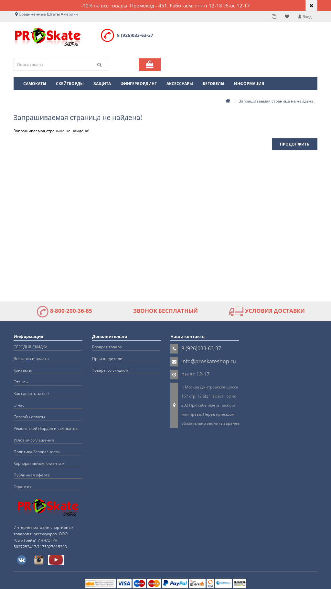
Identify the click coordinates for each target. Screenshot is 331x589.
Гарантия (23, 486)
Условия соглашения (34, 440)
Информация (249, 83)
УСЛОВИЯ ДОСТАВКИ (267, 310)
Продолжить (294, 144)
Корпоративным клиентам (39, 463)
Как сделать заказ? (31, 393)
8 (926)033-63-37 (135, 35)
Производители (107, 358)
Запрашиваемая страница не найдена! (277, 101)
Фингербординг (139, 83)
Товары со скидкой (110, 370)
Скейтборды (70, 83)
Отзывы (21, 382)
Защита (102, 83)
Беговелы (213, 83)
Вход (305, 16)
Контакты (23, 370)
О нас (19, 405)
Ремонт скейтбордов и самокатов (46, 428)
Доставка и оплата (31, 358)
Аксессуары (179, 83)
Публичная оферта (32, 475)
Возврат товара (107, 347)
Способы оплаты (29, 417)
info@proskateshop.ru (208, 361)
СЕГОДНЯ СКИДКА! (31, 347)
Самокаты (34, 83)
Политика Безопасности (37, 451)
